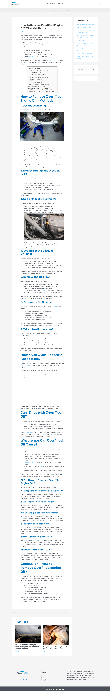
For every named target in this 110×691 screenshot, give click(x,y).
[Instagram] (20, 678)
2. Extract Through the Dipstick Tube (39, 74)
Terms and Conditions (47, 681)
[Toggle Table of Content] (54, 68)
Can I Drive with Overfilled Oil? (37, 86)
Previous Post (17, 612)
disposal (56, 189)
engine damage (55, 377)
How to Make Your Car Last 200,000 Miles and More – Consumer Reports (85, 37)
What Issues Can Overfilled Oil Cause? (39, 88)
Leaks (41, 465)
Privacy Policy (45, 679)
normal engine (24, 365)
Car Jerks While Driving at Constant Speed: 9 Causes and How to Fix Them (27, 646)
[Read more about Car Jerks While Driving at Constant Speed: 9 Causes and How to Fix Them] (28, 633)
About (42, 675)
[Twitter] (26, 678)
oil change (54, 306)
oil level (55, 210)
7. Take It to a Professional (37, 82)
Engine (22, 31)
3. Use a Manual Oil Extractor (38, 75)
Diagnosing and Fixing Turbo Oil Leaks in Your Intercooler (55, 647)
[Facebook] (23, 678)
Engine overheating (29, 461)
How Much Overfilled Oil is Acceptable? (39, 84)
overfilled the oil (53, 60)
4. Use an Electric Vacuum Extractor (39, 77)
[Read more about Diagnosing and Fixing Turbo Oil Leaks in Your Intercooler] (56, 634)
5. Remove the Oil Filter (36, 79)
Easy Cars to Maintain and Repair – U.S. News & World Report (85, 55)
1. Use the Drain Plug (36, 72)
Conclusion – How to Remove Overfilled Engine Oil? (42, 91)
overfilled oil (31, 431)
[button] (100, 4)
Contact (43, 677)
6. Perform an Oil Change (37, 80)
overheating (31, 56)
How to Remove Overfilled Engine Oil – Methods (41, 70)
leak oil (45, 290)
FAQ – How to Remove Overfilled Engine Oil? (41, 89)
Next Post (68, 612)
